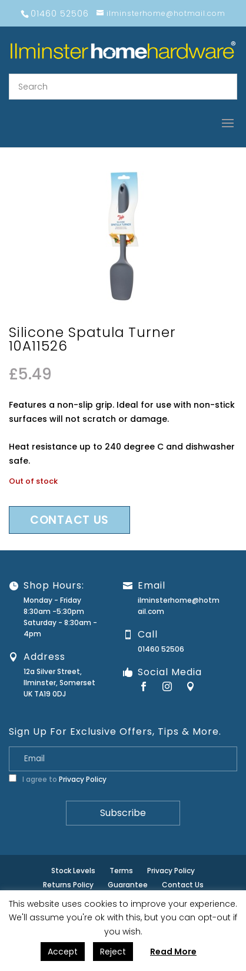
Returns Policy (68, 885)
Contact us (69, 520)
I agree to (58, 779)
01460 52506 (161, 649)
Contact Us (183, 885)
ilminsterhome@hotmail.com (179, 605)
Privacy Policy (83, 779)
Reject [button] (113, 951)
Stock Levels (73, 871)
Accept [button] (63, 951)
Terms (121, 871)
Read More (173, 951)
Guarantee (128, 885)
